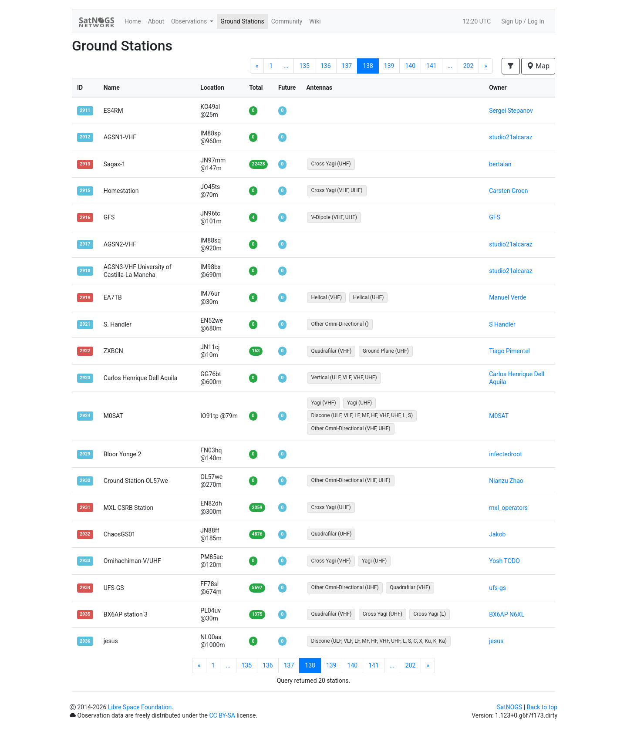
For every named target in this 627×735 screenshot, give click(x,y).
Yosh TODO (504, 560)
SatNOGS (509, 707)
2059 (257, 507)
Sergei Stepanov (511, 110)
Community (287, 21)
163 (256, 351)
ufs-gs (497, 587)
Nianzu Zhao (506, 480)
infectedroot (505, 454)
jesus (496, 640)
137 (347, 65)
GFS (494, 217)
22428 (258, 164)
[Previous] (257, 66)
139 (389, 65)
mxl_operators (508, 507)
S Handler (502, 324)
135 (304, 65)
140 (410, 65)
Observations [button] (190, 21)
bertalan (500, 164)
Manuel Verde (507, 297)
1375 (257, 614)
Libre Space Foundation (140, 707)
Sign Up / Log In (522, 21)
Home (133, 21)
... (285, 65)
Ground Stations (242, 21)
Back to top (542, 707)
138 (368, 65)
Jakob (497, 534)
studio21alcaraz (511, 137)
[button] (511, 66)
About (156, 21)
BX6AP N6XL (506, 614)
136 (325, 65)
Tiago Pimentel (509, 350)
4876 (257, 534)
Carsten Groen (508, 190)
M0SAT (499, 415)
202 (468, 65)
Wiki (314, 21)
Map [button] (538, 66)
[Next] (486, 66)
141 (431, 65)
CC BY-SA (222, 715)
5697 (257, 587)
